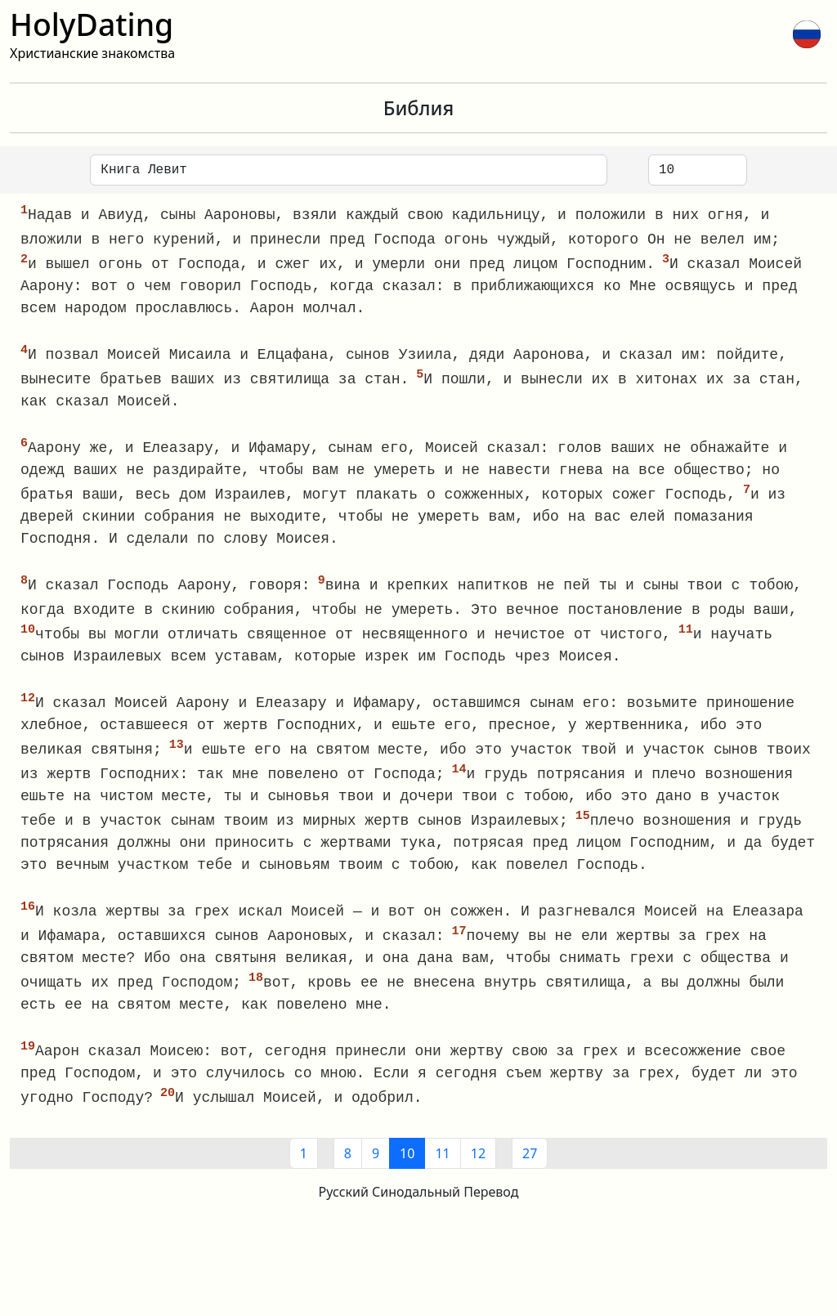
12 (478, 1169)
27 (529, 1169)
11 (442, 1169)
